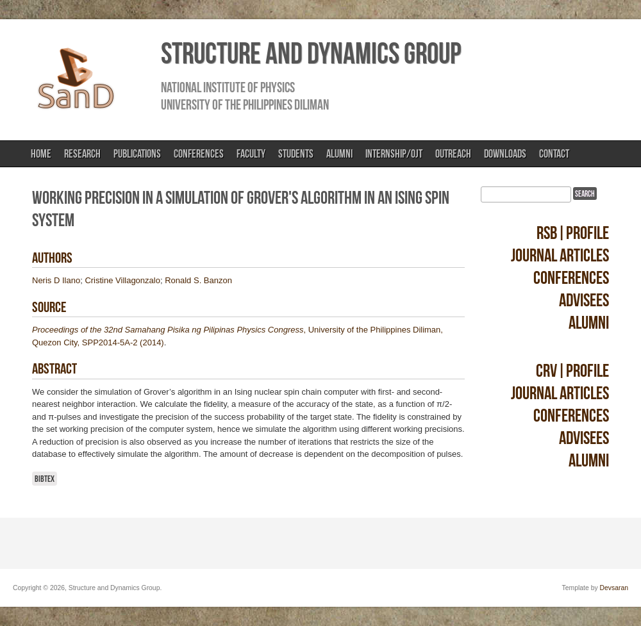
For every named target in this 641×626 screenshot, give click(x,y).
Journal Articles (560, 255)
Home (41, 153)
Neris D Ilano (56, 280)
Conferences (199, 153)
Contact (554, 153)
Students (295, 153)
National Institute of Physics (228, 87)
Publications (137, 153)
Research (82, 153)
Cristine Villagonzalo (122, 280)
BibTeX (44, 479)
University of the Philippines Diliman (245, 104)
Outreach (453, 153)
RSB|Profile (573, 233)
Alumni (339, 153)
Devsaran (614, 587)
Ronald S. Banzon (198, 280)
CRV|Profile (572, 371)
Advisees (584, 300)
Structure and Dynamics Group (311, 53)
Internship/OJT (393, 153)
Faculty (251, 153)
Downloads (505, 153)
